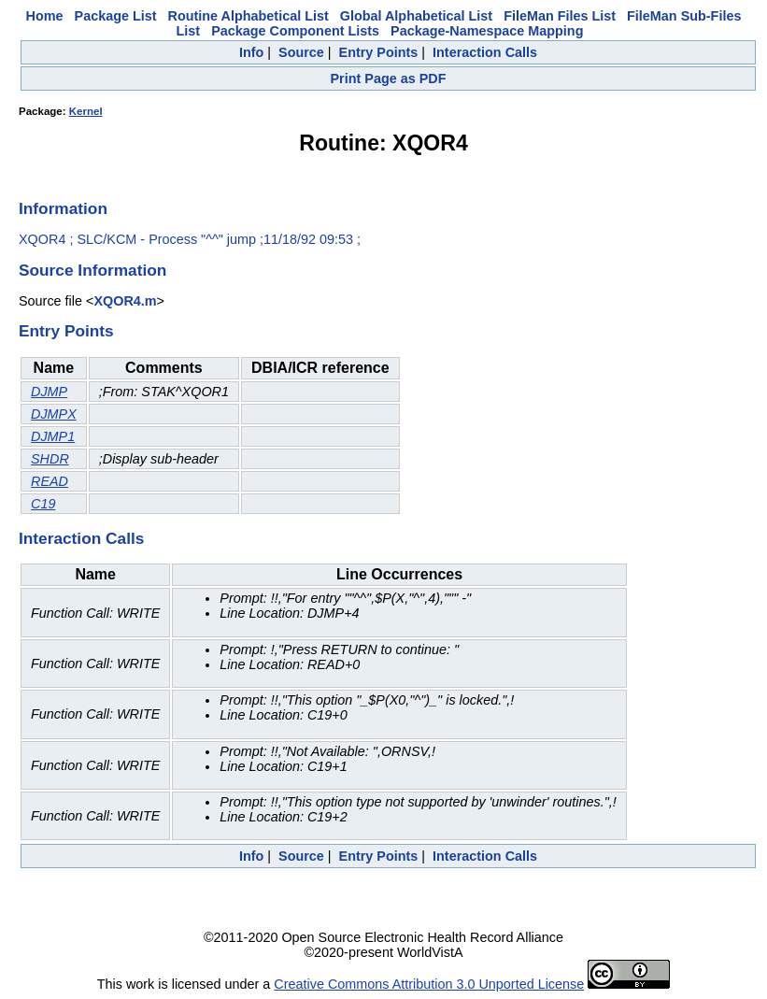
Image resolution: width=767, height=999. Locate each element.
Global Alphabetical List (416, 15)
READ (49, 481)
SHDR (50, 458)
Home (45, 15)
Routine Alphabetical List (248, 15)
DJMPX (54, 414)
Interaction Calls (485, 52)
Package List (116, 15)
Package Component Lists (295, 30)
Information (63, 208)
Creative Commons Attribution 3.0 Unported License (429, 984)
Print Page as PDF (389, 78)
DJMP (49, 391)
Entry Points (379, 52)
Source (301, 52)
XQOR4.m (124, 300)
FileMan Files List (560, 15)
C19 (43, 503)
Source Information (92, 270)
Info (251, 52)
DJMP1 (53, 436)
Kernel (86, 111)
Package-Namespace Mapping (487, 30)
